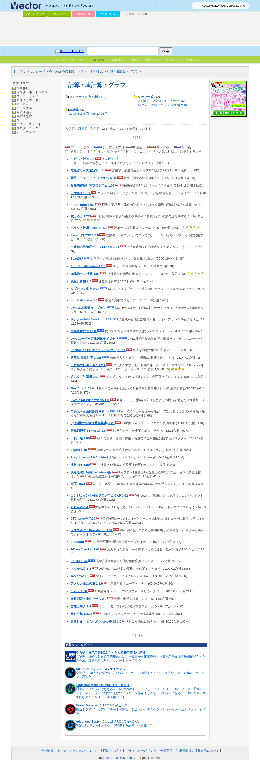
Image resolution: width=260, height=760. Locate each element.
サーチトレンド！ (72, 51)
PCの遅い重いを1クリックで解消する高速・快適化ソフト (116, 725)
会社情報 (47, 750)
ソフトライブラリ (34, 14)
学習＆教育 (24, 116)
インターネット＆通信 (32, 92)
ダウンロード (36, 71)
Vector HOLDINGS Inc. (118, 758)
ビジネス (97, 71)
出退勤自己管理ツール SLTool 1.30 (95, 247)
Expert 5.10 (79, 450)
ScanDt (76, 258)
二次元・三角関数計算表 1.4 (90, 411)
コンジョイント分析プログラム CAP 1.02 (100, 495)
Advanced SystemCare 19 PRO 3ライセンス (107, 721)
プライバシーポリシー (141, 750)
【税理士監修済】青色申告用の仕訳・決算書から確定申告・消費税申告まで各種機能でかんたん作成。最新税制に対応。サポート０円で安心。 (141, 658)
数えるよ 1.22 (81, 216)
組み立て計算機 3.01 (85, 377)
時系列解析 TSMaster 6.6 (89, 430)
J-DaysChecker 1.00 (85, 549)
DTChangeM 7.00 (83, 518)
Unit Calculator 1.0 (85, 300)
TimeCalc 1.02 (81, 388)
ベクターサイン (108, 14)
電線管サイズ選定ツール (88, 170)
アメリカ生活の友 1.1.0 (87, 583)
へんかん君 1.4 (81, 568)
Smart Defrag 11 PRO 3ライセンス (100, 669)
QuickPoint (83, 14)
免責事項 (166, 750)
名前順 (94, 128)
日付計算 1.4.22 (82, 614)
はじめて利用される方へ (105, 750)
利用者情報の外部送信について (197, 750)
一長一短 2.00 (81, 438)
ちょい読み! (128, 14)
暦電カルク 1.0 (81, 606)
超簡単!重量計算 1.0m (86, 357)
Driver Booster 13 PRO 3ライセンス (101, 705)
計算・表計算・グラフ (122, 71)
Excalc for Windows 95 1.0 (90, 400)
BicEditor (78, 542)
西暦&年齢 (78, 484)
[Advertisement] (130, 31)
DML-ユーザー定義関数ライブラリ (95, 338)
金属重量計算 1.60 (84, 331)
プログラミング (27, 128)
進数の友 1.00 (81, 465)
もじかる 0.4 (80, 507)
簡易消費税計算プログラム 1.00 (93, 185)
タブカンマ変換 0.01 (85, 289)
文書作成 (23, 88)
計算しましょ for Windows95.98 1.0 (96, 621)
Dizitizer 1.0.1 (81, 193)
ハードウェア (26, 132)
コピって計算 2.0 (83, 159)
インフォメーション (71, 750)
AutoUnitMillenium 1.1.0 (88, 266)
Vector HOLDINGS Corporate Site (223, 5)
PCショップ (59, 14)
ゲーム (21, 120)
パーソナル (24, 108)
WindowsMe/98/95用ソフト (68, 71)
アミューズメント (29, 124)
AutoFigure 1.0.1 (83, 204)
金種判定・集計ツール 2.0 (89, 598)
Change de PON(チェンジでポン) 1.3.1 (98, 350)
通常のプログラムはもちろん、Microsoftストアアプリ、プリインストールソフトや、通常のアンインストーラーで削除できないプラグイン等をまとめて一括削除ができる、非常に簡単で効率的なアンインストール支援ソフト (141, 693)
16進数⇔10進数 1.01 (85, 273)
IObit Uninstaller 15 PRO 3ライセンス (103, 685)
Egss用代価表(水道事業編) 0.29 (93, 423)
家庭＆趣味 (24, 112)
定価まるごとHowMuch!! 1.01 (92, 530)
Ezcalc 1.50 (79, 591)
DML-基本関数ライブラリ (89, 308)
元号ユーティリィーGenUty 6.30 (94, 178)
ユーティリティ (27, 96)
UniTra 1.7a (79, 561)
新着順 (82, 128)
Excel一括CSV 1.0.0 (85, 235)
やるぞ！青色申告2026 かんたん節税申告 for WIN (110, 652)
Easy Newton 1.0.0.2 (86, 457)
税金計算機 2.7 (81, 281)
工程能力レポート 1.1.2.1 (88, 365)
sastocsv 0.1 (80, 576)
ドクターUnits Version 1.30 (90, 319)
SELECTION (143, 14)
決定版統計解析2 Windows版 (91, 472)
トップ (18, 71)
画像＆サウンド (27, 100)
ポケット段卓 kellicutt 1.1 (89, 227)
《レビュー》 (110, 159)
